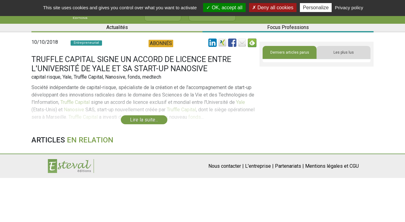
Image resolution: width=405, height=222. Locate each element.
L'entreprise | (259, 166)
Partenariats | (289, 166)
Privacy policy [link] (349, 7)
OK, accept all (224, 7)
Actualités (117, 27)
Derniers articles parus (289, 52)
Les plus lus (343, 52)
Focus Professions (288, 27)
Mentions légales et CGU (332, 166)
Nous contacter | (226, 166)
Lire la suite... (144, 120)
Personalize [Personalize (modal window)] (316, 7)
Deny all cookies (272, 7)
